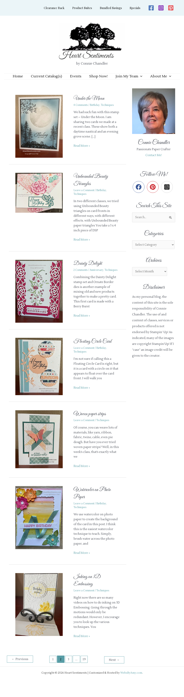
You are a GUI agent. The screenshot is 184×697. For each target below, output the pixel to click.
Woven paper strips (91, 421)
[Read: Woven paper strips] (41, 446)
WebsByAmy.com (131, 679)
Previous (20, 667)
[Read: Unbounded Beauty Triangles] (41, 199)
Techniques (110, 111)
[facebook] (139, 193)
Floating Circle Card (95, 349)
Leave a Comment (85, 196)
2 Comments (81, 276)
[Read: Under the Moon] (41, 132)
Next (113, 667)
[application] (137, 79)
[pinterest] (153, 193)
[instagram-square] (168, 193)
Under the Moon (90, 104)
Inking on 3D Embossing (88, 587)
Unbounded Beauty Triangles (93, 186)
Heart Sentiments (86, 55)
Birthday (96, 111)
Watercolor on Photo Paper (94, 501)
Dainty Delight (90, 269)
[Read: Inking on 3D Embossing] (41, 612)
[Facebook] (147, 8)
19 (84, 667)
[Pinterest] (167, 8)
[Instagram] (157, 8)
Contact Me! (153, 161)
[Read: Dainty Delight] (41, 297)
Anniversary (98, 276)
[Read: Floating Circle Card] (41, 374)
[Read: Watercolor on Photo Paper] (41, 525)
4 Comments (81, 111)
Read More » (82, 151)
